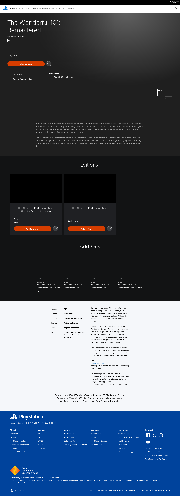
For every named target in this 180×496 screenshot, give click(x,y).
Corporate (14, 448)
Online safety (69, 441)
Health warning (124, 441)
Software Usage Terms (161, 490)
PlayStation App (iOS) (153, 448)
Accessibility (69, 437)
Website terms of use (118, 490)
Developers (122, 444)
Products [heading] (41, 430)
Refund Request (97, 444)
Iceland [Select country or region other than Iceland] (17, 490)
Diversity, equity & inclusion (75, 444)
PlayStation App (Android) (155, 452)
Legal (92, 490)
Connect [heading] (149, 430)
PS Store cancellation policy (129, 437)
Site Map (132, 490)
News (53, 9)
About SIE (14, 433)
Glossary (121, 448)
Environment (69, 433)
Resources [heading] (123, 430)
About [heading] (13, 430)
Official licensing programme (130, 452)
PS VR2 (40, 441)
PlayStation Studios (18, 441)
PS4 (26, 9)
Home (12, 423)
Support (69, 9)
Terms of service (125, 433)
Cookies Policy (144, 490)
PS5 (20, 9)
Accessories (43, 9)
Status (93, 437)
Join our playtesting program (156, 455)
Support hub (96, 433)
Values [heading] (67, 430)
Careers (13, 437)
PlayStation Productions (19, 444)
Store (60, 9)
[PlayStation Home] (5, 8)
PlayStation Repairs (99, 441)
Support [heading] (95, 430)
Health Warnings (98, 363)
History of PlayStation (19, 452)
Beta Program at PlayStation (156, 459)
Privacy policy (101, 490)
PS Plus (33, 9)
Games (13, 9)
